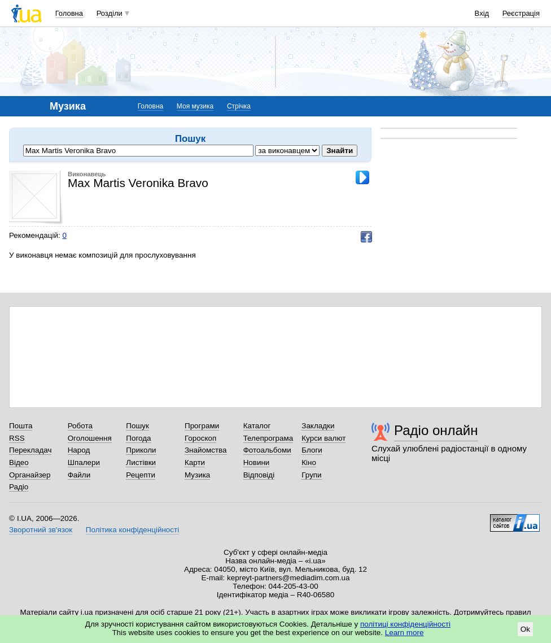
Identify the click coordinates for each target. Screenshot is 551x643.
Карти (195, 462)
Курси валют (323, 438)
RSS (17, 438)
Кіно (308, 462)
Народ (79, 450)
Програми (202, 426)
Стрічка (239, 106)
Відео (19, 462)
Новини (256, 462)
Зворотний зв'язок (40, 529)
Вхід (482, 13)
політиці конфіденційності (405, 624)
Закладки (317, 426)
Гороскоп (200, 438)
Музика (197, 475)
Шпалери (84, 462)
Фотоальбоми (267, 450)
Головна (69, 13)
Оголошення (90, 438)
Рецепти (140, 475)
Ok (525, 629)
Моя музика (195, 106)
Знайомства (206, 450)
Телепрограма (268, 438)
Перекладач (30, 450)
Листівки (141, 462)
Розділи (110, 13)
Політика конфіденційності (132, 529)
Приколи (141, 450)
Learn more (404, 632)
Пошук (137, 426)
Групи (311, 475)
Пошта (20, 426)
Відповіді (259, 475)
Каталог (257, 426)
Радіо (18, 487)
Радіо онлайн (436, 430)
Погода (138, 438)
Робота (80, 426)
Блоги (311, 450)
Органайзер (29, 475)
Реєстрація (521, 13)
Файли (79, 475)
